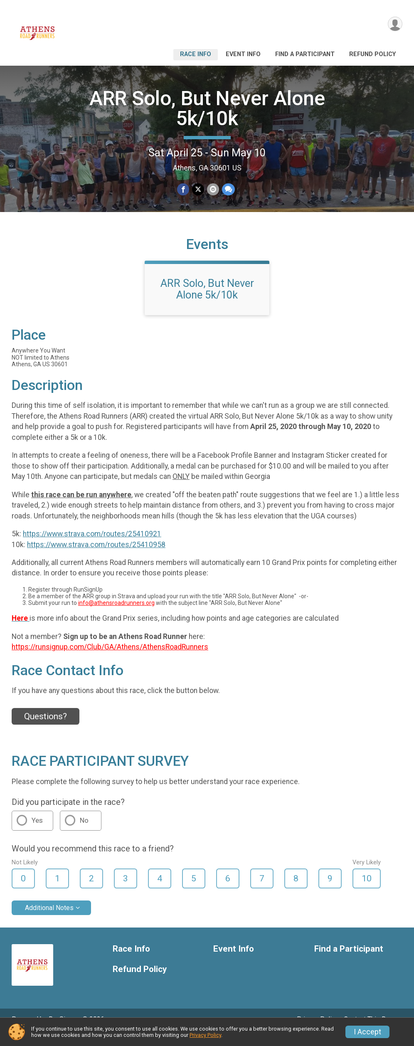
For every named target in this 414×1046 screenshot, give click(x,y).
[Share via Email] (213, 189)
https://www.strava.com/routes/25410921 (92, 545)
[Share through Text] (227, 189)
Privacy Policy (205, 1035)
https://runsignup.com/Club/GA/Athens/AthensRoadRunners (110, 658)
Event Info (243, 54)
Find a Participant (305, 54)
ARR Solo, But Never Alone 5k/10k (207, 108)
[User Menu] (394, 24)
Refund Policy (372, 54)
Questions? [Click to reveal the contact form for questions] (45, 728)
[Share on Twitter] (198, 189)
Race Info (195, 54)
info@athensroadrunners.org (116, 614)
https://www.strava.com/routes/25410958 (96, 556)
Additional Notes (49, 919)
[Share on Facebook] (183, 189)
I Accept (367, 1032)
